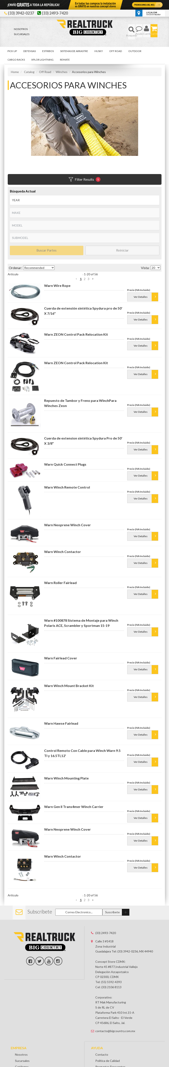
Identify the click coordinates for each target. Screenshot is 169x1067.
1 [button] (81, 279)
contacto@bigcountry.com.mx (115, 1041)
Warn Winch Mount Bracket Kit (69, 693)
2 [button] (84, 279)
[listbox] (84, 200)
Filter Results (84, 179)
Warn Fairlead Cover (60, 665)
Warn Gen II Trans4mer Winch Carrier (73, 814)
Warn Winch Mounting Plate (66, 785)
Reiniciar (122, 250)
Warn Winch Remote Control (67, 494)
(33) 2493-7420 (105, 943)
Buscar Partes (46, 250)
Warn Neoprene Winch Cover (67, 532)
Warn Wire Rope (57, 285)
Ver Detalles (141, 300)
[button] (131, 31)
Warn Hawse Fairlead (61, 730)
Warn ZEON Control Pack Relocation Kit (76, 338)
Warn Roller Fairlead (60, 590)
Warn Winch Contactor (62, 559)
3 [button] (88, 279)
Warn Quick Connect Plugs (65, 468)
